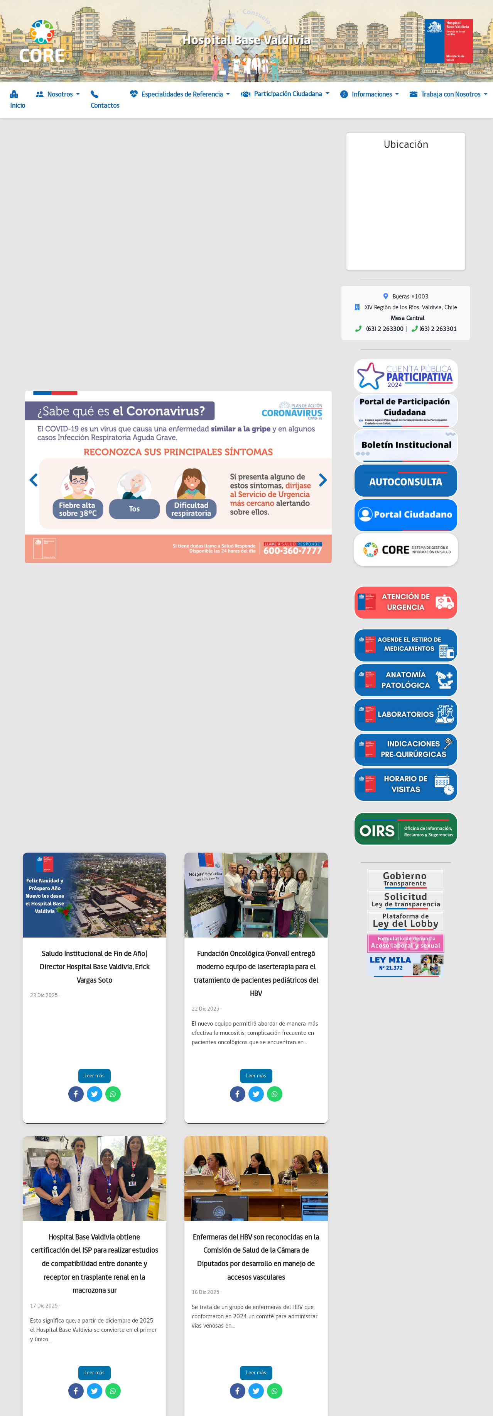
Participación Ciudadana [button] (282, 94)
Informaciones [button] (366, 95)
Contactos (105, 100)
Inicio (17, 100)
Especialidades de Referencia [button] (177, 95)
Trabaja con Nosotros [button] (446, 95)
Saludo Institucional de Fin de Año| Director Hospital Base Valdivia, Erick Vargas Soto (94, 968)
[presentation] (33, 481)
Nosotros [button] (55, 95)
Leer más (94, 1076)
